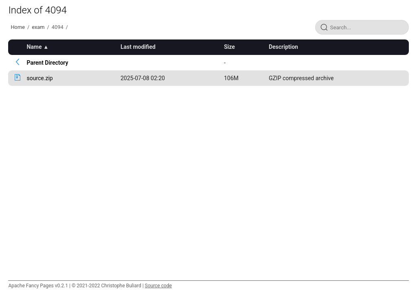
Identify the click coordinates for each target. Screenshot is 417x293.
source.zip (39, 78)
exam (38, 27)
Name (34, 47)
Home (17, 27)
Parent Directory (47, 62)
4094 (58, 27)
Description (283, 47)
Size (229, 47)
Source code (158, 286)
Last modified (138, 47)
